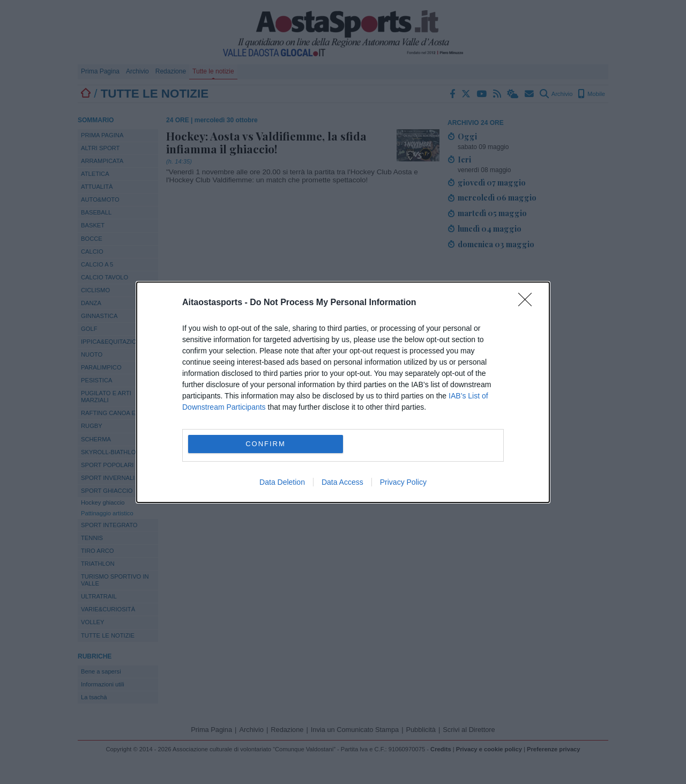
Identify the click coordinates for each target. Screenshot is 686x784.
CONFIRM (265, 444)
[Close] (528, 303)
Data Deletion (282, 482)
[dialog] (343, 392)
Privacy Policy (403, 482)
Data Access (342, 482)
